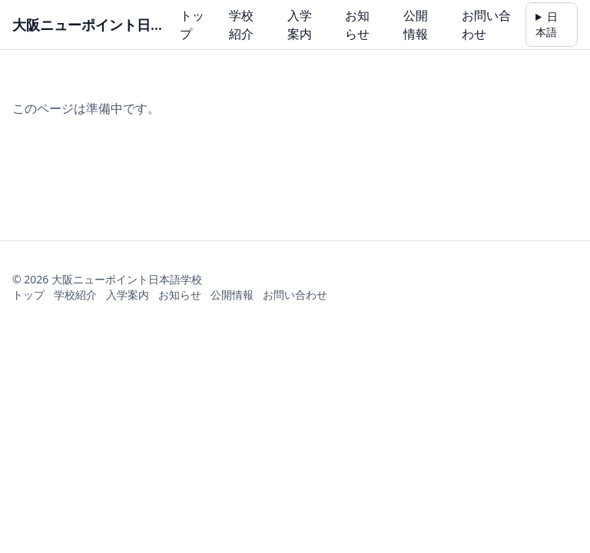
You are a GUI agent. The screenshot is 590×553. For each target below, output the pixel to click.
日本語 (546, 24)
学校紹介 (241, 24)
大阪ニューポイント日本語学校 (91, 24)
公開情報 (415, 24)
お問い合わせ (486, 24)
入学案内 (299, 24)
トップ (192, 24)
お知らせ (357, 24)
